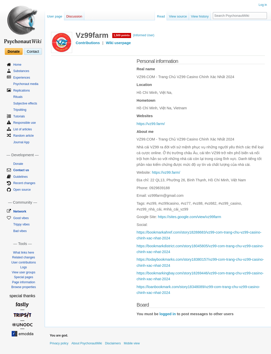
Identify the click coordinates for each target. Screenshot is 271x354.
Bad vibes (20, 231)
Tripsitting (19, 110)
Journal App (21, 142)
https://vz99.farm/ (151, 124)
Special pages (23, 277)
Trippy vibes (21, 224)
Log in (263, 5)
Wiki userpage (118, 43)
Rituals (18, 97)
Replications (21, 90)
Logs (23, 267)
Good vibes (21, 218)
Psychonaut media (25, 84)
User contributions (23, 262)
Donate (14, 51)
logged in (168, 314)
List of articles (22, 129)
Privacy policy (59, 343)
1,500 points (122, 35)
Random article (23, 135)
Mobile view (132, 343)
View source (178, 16)
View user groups (24, 272)
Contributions (88, 43)
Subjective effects (25, 103)
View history (200, 16)
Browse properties (23, 287)
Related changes (23, 257)
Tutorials (19, 116)
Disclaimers (113, 343)
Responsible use (24, 123)
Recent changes (24, 183)
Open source (22, 189)
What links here (23, 252)
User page (54, 16)
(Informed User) (143, 35)
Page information (23, 282)
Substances (21, 71)
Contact (33, 51)
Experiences (21, 77)
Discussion (74, 16)
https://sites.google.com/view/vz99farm (189, 217)
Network (19, 211)
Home (17, 64)
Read (161, 16)
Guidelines (20, 177)
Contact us (21, 170)
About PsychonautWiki (86, 343)
